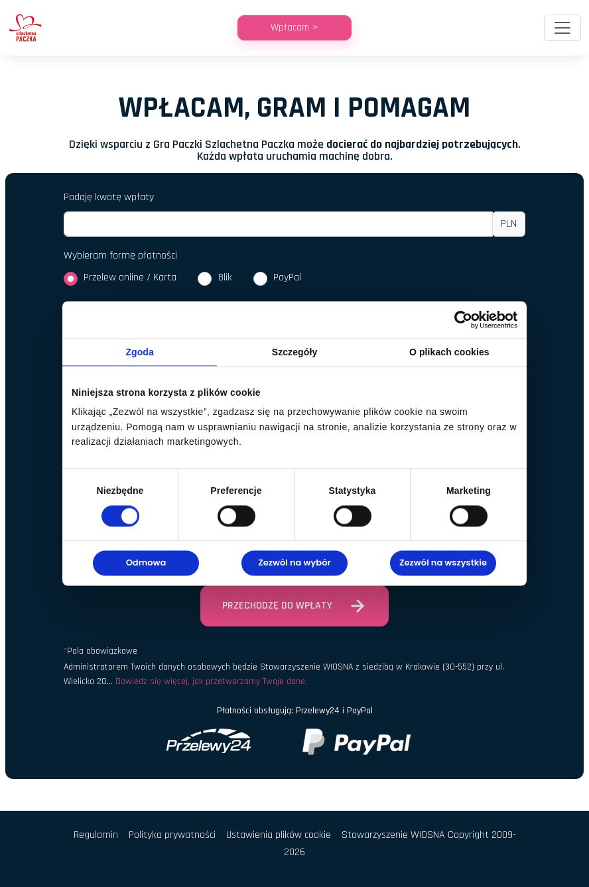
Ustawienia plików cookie (278, 835)
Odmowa (146, 563)
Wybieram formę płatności (120, 256)
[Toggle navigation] (562, 28)
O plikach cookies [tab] (449, 352)
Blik (225, 277)
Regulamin (96, 835)
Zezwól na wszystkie (443, 563)
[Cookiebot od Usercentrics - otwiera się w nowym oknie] (459, 319)
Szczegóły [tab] (295, 352)
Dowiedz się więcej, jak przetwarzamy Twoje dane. (211, 681)
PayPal (287, 277)
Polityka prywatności (172, 835)
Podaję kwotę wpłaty (109, 197)
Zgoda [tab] (139, 352)
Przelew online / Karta (130, 277)
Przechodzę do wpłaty (294, 606)
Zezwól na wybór (294, 563)
